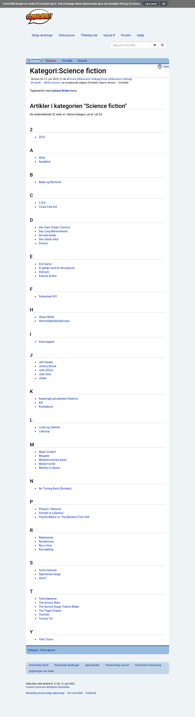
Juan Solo (45, 374)
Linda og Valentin (49, 427)
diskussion (84, 78)
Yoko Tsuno (46, 639)
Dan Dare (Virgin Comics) (54, 227)
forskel (36, 82)
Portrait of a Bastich (51, 513)
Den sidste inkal (48, 239)
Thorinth (44, 614)
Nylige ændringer (42, 35)
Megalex (44, 455)
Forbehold (91, 693)
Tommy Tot (46, 618)
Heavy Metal (46, 317)
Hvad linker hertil (38, 665)
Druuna (43, 243)
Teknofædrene (48, 598)
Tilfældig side (89, 35)
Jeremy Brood (47, 366)
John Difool (46, 370)
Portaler (126, 35)
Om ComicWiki (75, 693)
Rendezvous (46, 541)
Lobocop (44, 431)
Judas (42, 378)
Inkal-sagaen (47, 341)
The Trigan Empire (50, 610)
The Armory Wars (49, 602)
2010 (42, 137)
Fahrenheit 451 (48, 296)
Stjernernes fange (50, 574)
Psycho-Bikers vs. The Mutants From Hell (64, 517)
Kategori (35, 60)
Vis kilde (67, 60)
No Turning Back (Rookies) (55, 488)
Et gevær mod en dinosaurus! (57, 268)
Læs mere (151, 3)
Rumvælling (46, 549)
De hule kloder (47, 235)
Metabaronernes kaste (53, 459)
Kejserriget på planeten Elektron (58, 398)
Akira (42, 157)
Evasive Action (48, 276)
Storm (42, 578)
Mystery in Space (49, 467)
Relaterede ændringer (66, 665)
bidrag (96, 78)
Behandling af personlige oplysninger (45, 693)
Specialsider (92, 665)
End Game (45, 264)
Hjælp (140, 35)
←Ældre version (50, 82)
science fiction (60, 90)
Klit (41, 402)
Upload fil (109, 35)
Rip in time (45, 545)
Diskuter (51, 60)
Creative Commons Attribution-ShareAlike (47, 687)
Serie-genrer (47, 650)
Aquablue (45, 161)
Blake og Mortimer (50, 182)
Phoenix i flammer (50, 509)
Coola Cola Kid (48, 206)
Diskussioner (67, 35)
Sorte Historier (48, 570)
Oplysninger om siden (41, 671)
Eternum (44, 272)
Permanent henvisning (148, 665)
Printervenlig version (117, 665)
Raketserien (46, 537)
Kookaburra (46, 406)
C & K (42, 202)
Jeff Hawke (46, 362)
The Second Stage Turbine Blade (59, 606)
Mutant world (47, 463)
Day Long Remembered (53, 231)
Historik (82, 60)
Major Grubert (47, 451)
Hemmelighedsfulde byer (54, 321)
